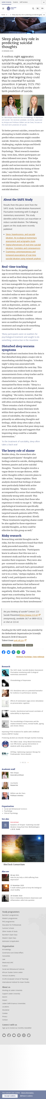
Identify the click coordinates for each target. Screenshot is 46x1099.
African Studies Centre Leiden (12, 972)
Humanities (6, 956)
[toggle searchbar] (33, 8)
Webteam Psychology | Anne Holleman (30, 657)
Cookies (5, 1013)
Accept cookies (9, 1096)
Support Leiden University (11, 994)
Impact (4, 1000)
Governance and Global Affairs (12, 953)
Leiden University (6, 2)
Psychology (8, 811)
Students (15, 2)
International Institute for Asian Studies (15, 982)
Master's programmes (9, 918)
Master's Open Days (9, 938)
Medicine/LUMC (7, 963)
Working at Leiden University (12, 990)
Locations (5, 1007)
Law (3, 959)
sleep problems (19, 645)
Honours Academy (8, 976)
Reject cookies (27, 1096)
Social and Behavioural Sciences (15, 809)
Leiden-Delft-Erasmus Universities (13, 1003)
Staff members (24, 2)
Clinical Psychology (11, 813)
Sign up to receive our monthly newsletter (16, 1028)
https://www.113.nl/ (29, 615)
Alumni (4, 997)
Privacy (4, 1017)
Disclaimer (5, 1010)
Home (3, 15)
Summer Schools (8, 928)
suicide (29, 645)
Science (5, 966)
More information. (27, 1093)
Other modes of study (9, 931)
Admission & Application (10, 941)
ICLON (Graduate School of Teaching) (15, 979)
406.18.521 (19, 640)
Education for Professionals (11, 925)
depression (6, 645)
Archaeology (6, 949)
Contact (5, 1020)
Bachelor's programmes (10, 915)
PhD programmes (8, 922)
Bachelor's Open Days (9, 935)
